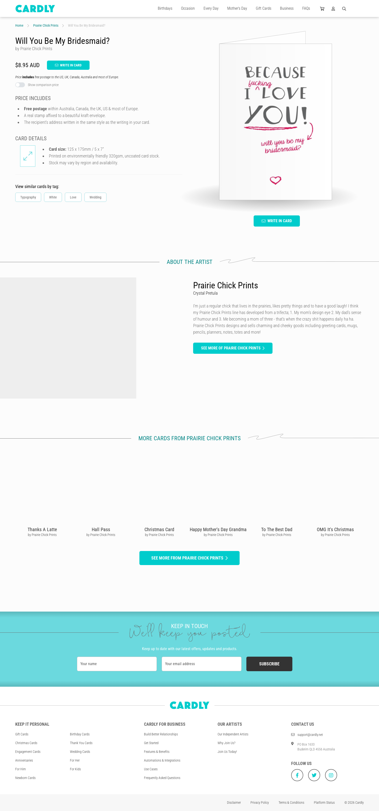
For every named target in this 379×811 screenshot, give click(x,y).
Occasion (188, 8)
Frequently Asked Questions (162, 778)
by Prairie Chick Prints (42, 535)
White (53, 197)
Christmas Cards (26, 743)
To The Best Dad (276, 529)
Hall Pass (101, 529)
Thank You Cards (81, 743)
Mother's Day (237, 8)
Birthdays (165, 8)
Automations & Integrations (162, 760)
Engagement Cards (27, 752)
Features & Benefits (156, 752)
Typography (28, 197)
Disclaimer (234, 802)
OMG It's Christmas (335, 529)
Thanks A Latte (42, 529)
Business (287, 8)
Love (73, 197)
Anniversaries (24, 760)
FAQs (306, 8)
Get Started (151, 743)
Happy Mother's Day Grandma (218, 529)
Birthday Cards (80, 734)
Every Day (211, 8)
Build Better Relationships (161, 734)
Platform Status (324, 802)
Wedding (95, 197)
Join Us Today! (227, 752)
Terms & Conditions (291, 802)
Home (19, 25)
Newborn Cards (25, 778)
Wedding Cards (80, 752)
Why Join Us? (226, 743)
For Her (75, 760)
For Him (20, 769)
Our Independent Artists (233, 734)
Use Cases (151, 769)
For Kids (75, 769)
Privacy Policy (259, 802)
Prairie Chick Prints (45, 25)
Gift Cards (263, 8)
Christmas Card (159, 529)
